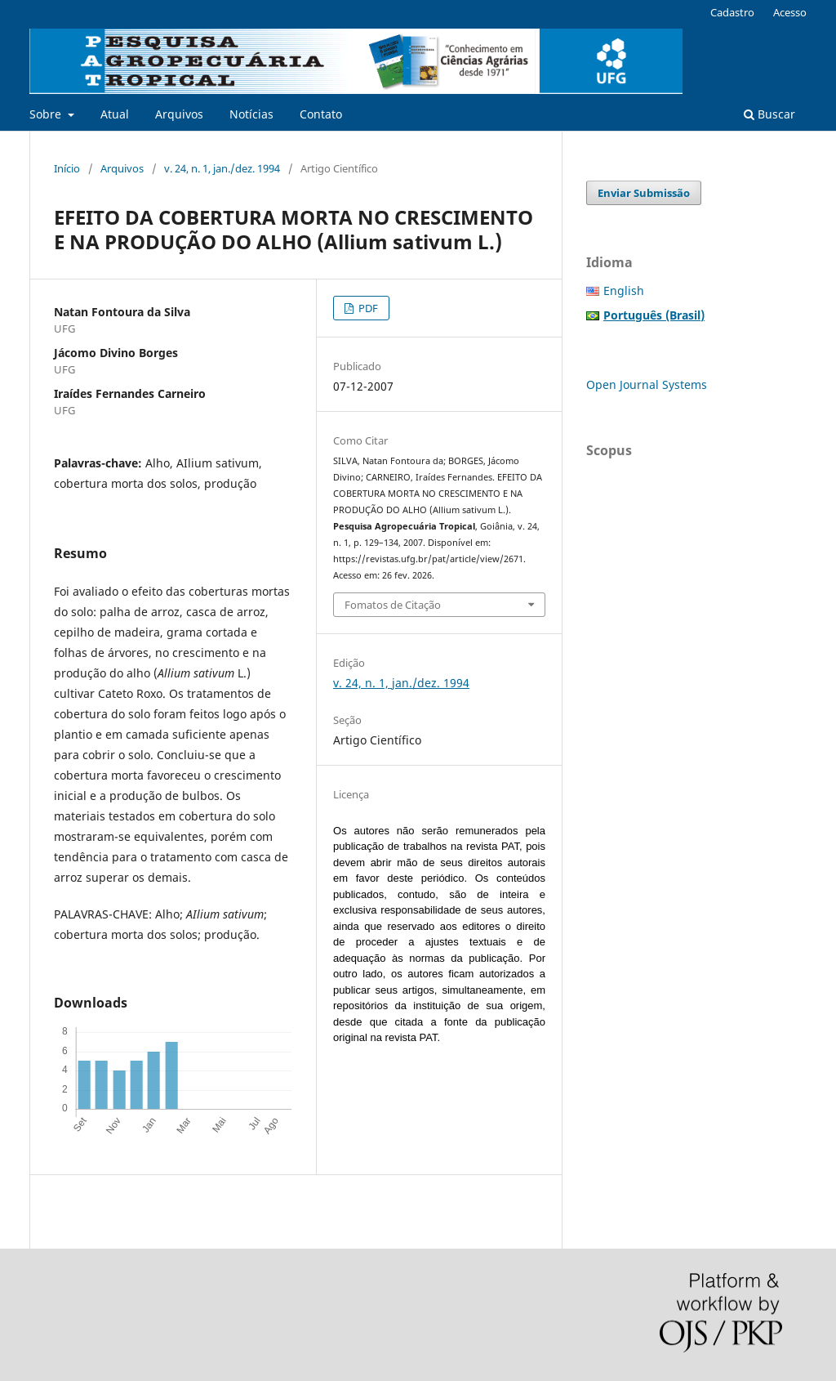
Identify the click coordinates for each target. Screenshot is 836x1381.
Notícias (251, 114)
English (623, 290)
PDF (367, 308)
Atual (114, 114)
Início (67, 168)
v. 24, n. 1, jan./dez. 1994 (222, 168)
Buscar (769, 114)
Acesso (790, 12)
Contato (321, 114)
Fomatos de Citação (393, 604)
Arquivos (179, 114)
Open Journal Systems (646, 384)
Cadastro (732, 12)
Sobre (46, 114)
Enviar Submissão (644, 192)
